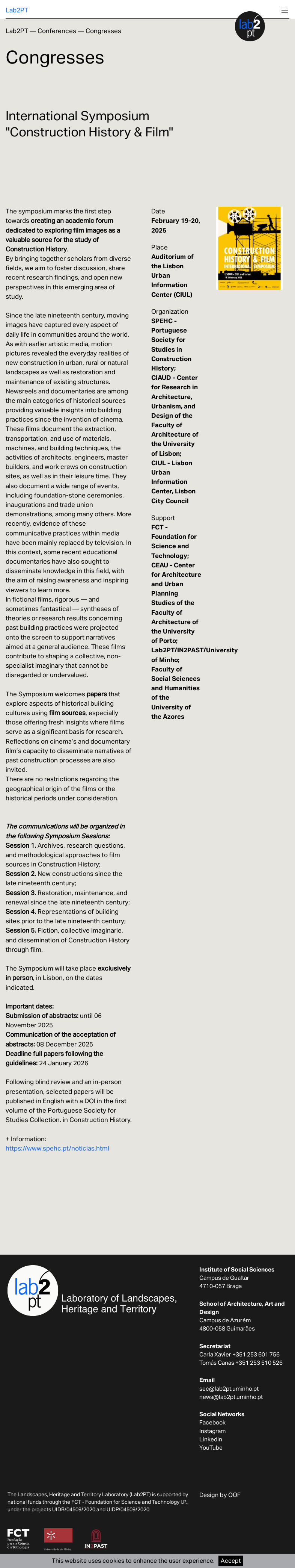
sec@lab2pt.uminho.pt (229, 1388)
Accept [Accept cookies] (231, 1561)
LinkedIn (210, 1439)
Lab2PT (17, 10)
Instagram (212, 1431)
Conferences (57, 31)
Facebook (212, 1422)
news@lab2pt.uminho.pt (231, 1396)
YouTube (211, 1447)
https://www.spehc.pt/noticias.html (57, 1148)
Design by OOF (220, 1495)
